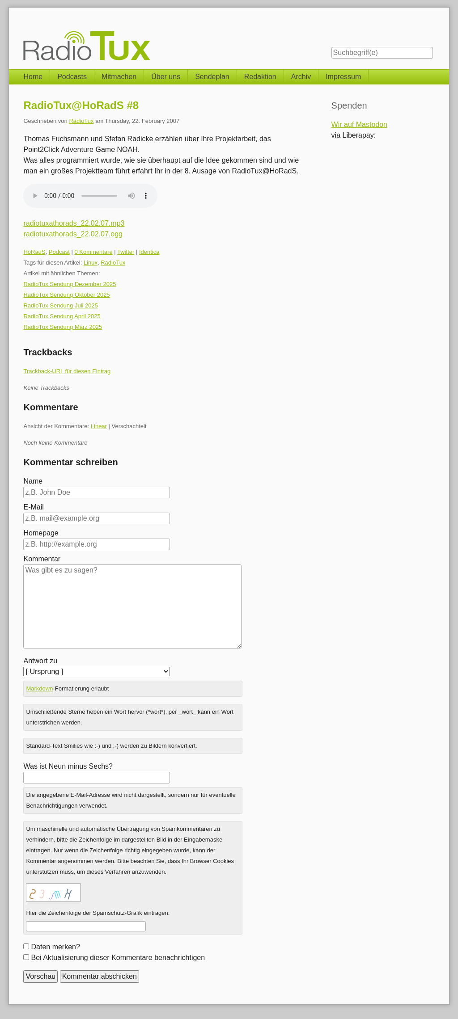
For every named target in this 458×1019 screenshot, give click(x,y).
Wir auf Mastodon (359, 124)
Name (32, 481)
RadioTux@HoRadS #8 (81, 105)
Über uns (165, 76)
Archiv (301, 76)
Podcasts (72, 76)
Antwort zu (40, 661)
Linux (91, 262)
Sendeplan (212, 76)
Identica (149, 251)
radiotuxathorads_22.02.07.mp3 (73, 223)
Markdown (39, 688)
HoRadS (34, 251)
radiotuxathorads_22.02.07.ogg (73, 234)
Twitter (125, 251)
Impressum (343, 76)
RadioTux (81, 121)
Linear (99, 426)
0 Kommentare (93, 251)
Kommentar (41, 559)
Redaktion (260, 76)
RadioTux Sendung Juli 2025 (60, 305)
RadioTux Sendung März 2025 (62, 327)
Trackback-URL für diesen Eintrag (66, 371)
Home (32, 76)
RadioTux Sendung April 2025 (61, 316)
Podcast (59, 251)
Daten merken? (55, 947)
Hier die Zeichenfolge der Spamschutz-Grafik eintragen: (98, 913)
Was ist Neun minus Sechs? (67, 766)
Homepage (40, 533)
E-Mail (33, 507)
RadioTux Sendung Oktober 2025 (66, 294)
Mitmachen (119, 76)
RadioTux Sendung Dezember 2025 (69, 284)
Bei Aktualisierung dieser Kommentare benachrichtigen (118, 957)
